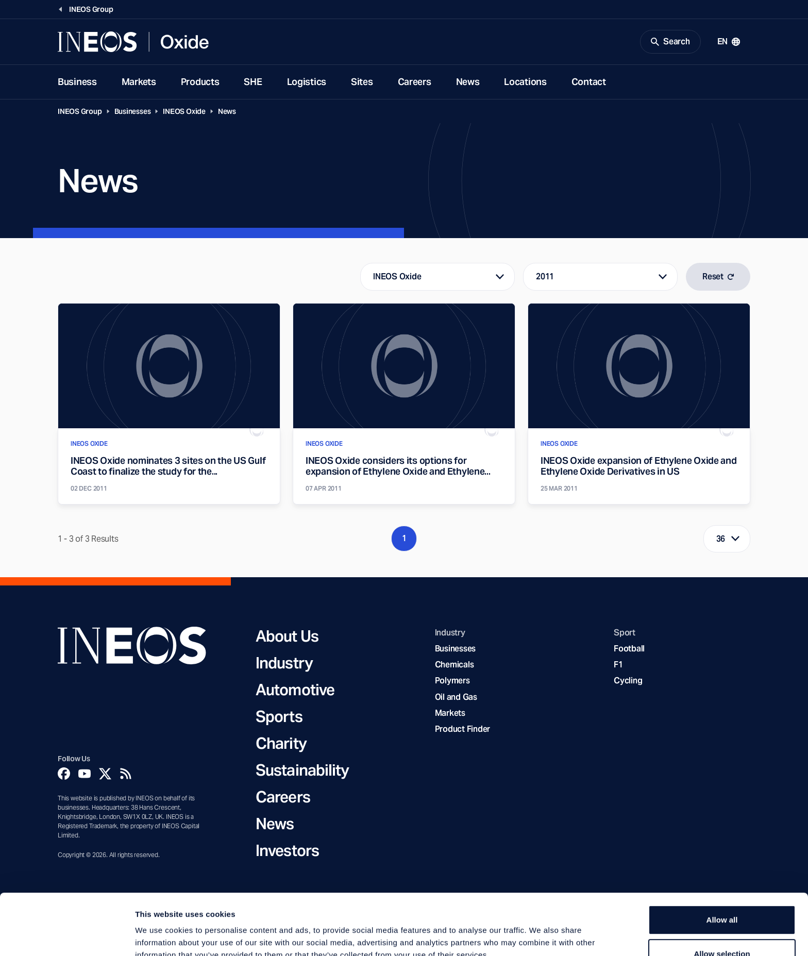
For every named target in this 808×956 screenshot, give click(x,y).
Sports (279, 716)
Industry (284, 662)
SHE (253, 82)
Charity (281, 743)
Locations (525, 82)
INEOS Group (80, 111)
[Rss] (126, 773)
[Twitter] (105, 773)
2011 (545, 276)
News (468, 82)
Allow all (722, 862)
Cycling (628, 680)
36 (721, 538)
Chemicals (454, 664)
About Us (287, 636)
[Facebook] (64, 773)
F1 (618, 664)
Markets (139, 82)
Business (77, 82)
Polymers (452, 680)
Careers (414, 82)
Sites (362, 82)
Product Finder (462, 729)
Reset (718, 276)
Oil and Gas (456, 697)
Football (629, 648)
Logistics (306, 82)
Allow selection (722, 896)
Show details (541, 935)
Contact (588, 82)
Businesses (132, 111)
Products (200, 82)
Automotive (295, 689)
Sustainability (302, 770)
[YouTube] (84, 773)
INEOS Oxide (184, 111)
